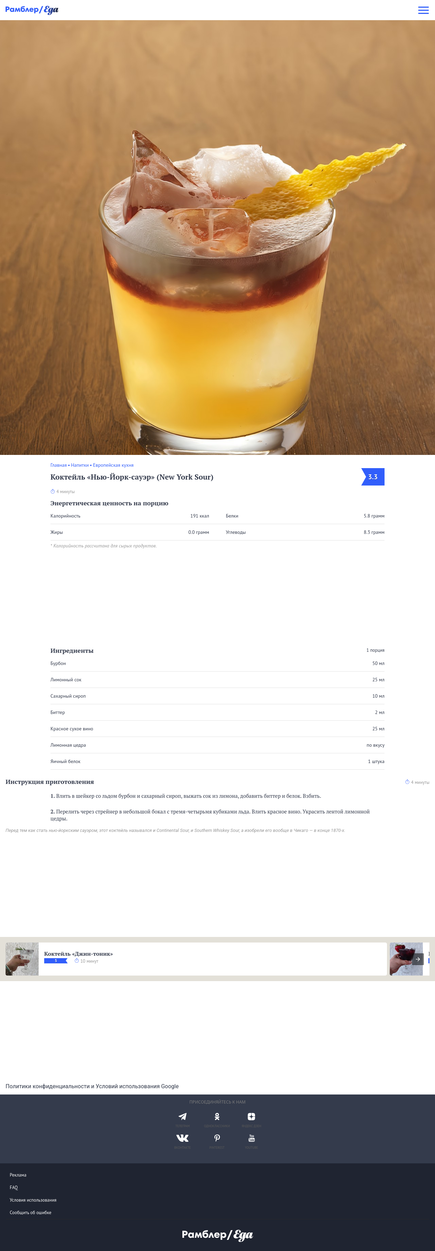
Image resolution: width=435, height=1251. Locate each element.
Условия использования (33, 1200)
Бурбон (58, 663)
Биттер (57, 712)
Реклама (18, 1175)
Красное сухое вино (71, 728)
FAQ (14, 1187)
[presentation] (418, 959)
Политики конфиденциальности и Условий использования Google (92, 1086)
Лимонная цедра (68, 745)
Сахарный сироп (68, 695)
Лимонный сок (65, 679)
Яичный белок (65, 761)
